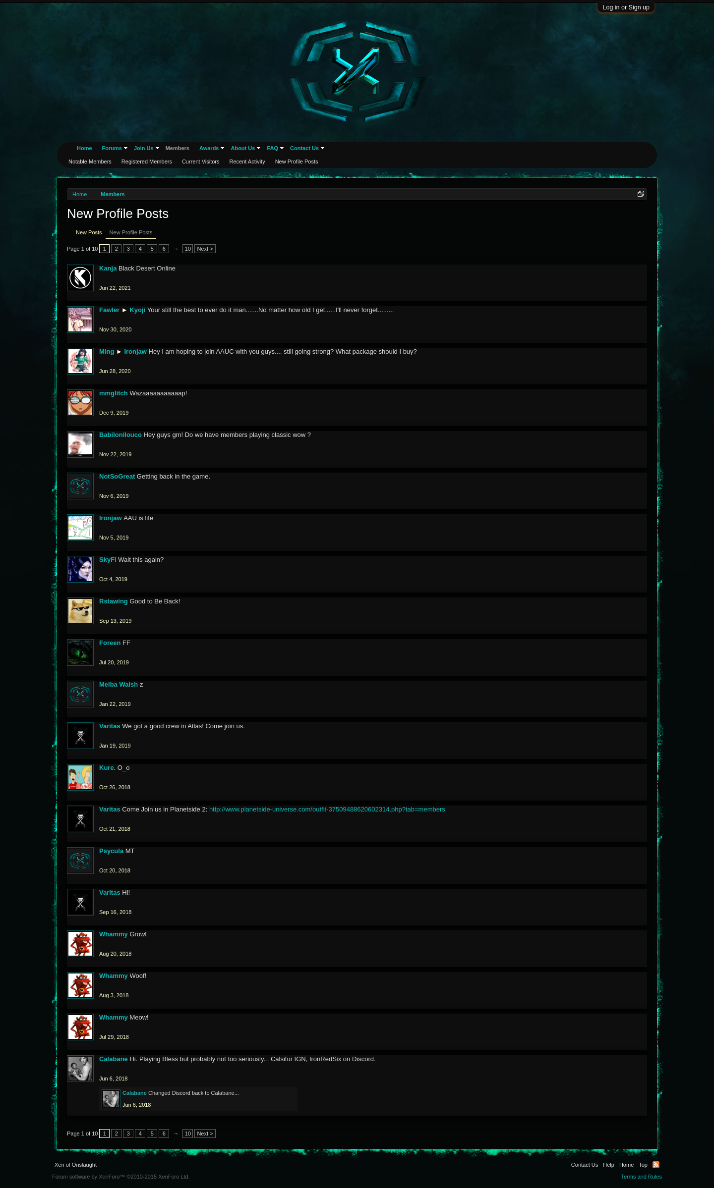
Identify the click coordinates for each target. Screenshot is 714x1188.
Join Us (144, 148)
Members (177, 148)
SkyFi (108, 559)
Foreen (109, 643)
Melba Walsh (118, 684)
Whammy (113, 934)
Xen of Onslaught (76, 1165)
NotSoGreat (117, 476)
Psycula (111, 851)
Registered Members (146, 161)
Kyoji (137, 310)
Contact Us (304, 148)
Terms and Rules (641, 1177)
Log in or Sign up (626, 7)
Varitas (109, 726)
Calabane (113, 1059)
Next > (205, 249)
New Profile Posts (131, 232)
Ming (106, 351)
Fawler (109, 310)
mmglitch (113, 393)
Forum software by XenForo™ (121, 1177)
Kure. (107, 767)
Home (84, 148)
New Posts (89, 232)
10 (188, 249)
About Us (243, 148)
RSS (656, 1164)
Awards (209, 148)
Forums (112, 148)
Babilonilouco (120, 434)
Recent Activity (247, 161)
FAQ (272, 148)
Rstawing (113, 601)
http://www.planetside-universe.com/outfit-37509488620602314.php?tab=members (327, 809)
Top (643, 1165)
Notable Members (90, 161)
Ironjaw (135, 351)
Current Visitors (201, 161)
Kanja (108, 268)
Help (608, 1165)
